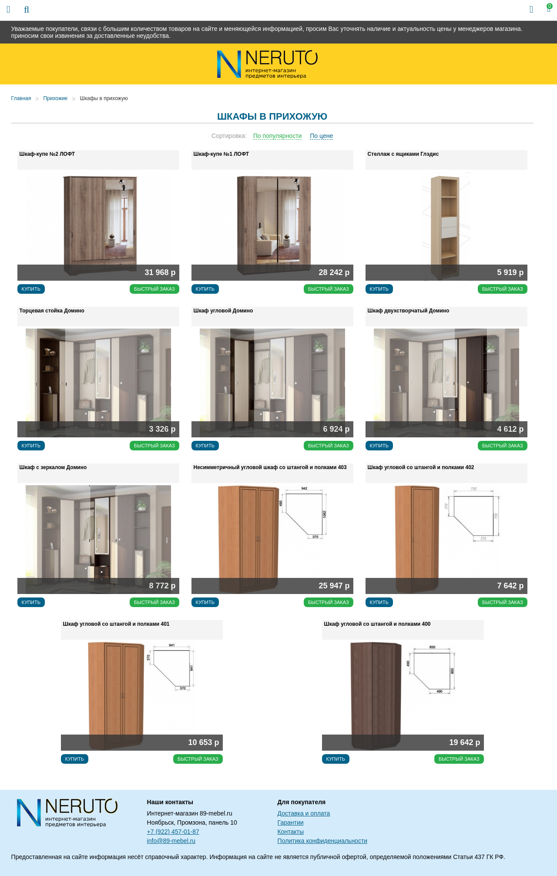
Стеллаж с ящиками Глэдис (403, 154)
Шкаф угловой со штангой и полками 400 (377, 624)
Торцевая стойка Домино (52, 311)
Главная (21, 98)
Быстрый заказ (154, 289)
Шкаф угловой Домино (223, 311)
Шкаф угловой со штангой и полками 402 (421, 467)
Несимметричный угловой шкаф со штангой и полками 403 (270, 467)
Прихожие (55, 98)
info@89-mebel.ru (171, 840)
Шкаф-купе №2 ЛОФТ (47, 154)
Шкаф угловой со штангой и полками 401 (116, 624)
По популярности (277, 135)
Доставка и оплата (304, 813)
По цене (321, 135)
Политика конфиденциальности (323, 840)
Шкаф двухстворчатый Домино (409, 311)
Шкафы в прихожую (104, 98)
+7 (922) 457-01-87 (173, 831)
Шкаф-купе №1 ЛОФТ (221, 154)
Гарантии (291, 822)
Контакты (291, 831)
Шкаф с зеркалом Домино (53, 467)
